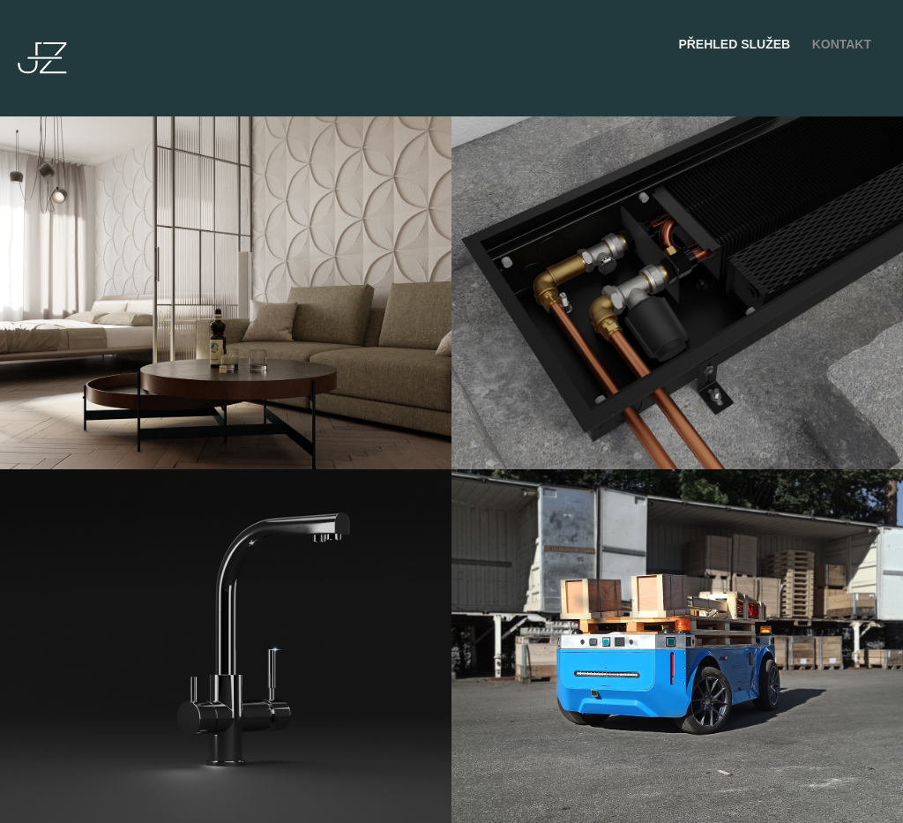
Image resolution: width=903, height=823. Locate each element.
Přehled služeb (734, 44)
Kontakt (841, 44)
